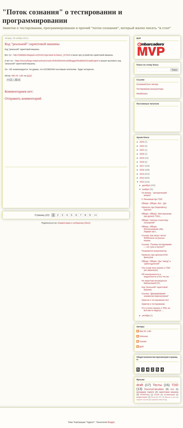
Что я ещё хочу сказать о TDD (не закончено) (156, 269)
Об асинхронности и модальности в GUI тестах (155, 275)
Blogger (111, 422)
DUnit (153, 397)
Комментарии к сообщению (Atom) (74, 223)
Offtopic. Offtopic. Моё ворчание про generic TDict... (156, 215)
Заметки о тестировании (153, 304)
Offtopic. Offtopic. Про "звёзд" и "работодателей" (156, 262)
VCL (160, 397)
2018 (142, 162)
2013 (142, 182)
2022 (142, 150)
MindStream (141, 93)
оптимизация (169, 395)
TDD (175, 385)
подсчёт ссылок (142, 400)
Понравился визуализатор (154, 251)
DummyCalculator (154, 389)
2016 (142, 170)
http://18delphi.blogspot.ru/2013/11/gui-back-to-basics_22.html (41, 55)
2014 (142, 178)
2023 (142, 146)
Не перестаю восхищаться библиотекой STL (154, 282)
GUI (172, 389)
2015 (142, 174)
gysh (141, 346)
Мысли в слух (170, 397)
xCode (156, 395)
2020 (142, 154)
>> (95, 215)
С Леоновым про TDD (152, 199)
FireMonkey (145, 395)
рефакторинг (141, 397)
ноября (145, 189)
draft (139, 385)
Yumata (142, 341)
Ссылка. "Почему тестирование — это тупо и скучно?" (157, 245)
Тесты (157, 385)
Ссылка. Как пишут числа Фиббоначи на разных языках (154, 238)
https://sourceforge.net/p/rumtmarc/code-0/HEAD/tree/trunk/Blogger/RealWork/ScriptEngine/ (57, 61)
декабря (146, 185)
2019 (142, 158)
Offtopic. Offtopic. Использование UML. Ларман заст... (153, 229)
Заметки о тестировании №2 (155, 300)
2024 (142, 142)
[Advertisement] (66, 187)
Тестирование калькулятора (149, 89)
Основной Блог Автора (147, 84)
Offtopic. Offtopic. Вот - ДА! (154, 203)
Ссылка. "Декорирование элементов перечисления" (155, 294)
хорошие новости (157, 400)
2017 (142, 166)
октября (146, 315)
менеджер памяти (145, 392)
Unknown (143, 336)
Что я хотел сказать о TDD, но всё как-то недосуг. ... (156, 309)
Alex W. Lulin (145, 331)
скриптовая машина (168, 392)
